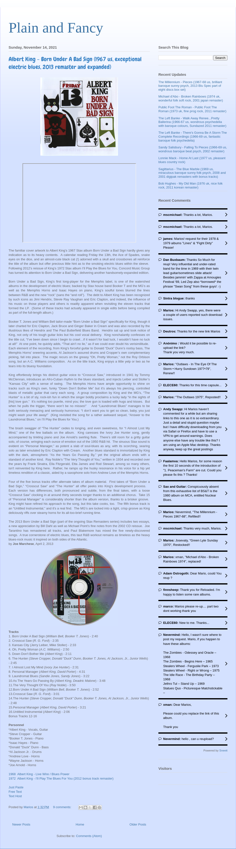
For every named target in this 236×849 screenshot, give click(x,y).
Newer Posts (21, 824)
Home (80, 824)
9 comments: (62, 807)
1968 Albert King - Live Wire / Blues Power (39, 774)
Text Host (15, 796)
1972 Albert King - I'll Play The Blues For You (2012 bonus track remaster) (61, 778)
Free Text (15, 792)
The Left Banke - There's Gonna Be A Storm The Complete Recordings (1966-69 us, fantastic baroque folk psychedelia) (192, 136)
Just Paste (16, 787)
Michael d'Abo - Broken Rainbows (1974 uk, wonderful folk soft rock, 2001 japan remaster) (190, 98)
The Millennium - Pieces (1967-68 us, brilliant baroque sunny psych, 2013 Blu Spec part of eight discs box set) (190, 85)
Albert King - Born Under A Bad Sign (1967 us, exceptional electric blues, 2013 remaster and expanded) (75, 63)
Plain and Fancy (56, 28)
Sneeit (223, 750)
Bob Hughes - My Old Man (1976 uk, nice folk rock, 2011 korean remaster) (190, 185)
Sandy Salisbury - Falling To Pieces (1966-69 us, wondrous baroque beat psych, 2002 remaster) (192, 149)
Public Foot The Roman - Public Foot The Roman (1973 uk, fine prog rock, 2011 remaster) (192, 109)
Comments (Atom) (89, 836)
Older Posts (138, 824)
